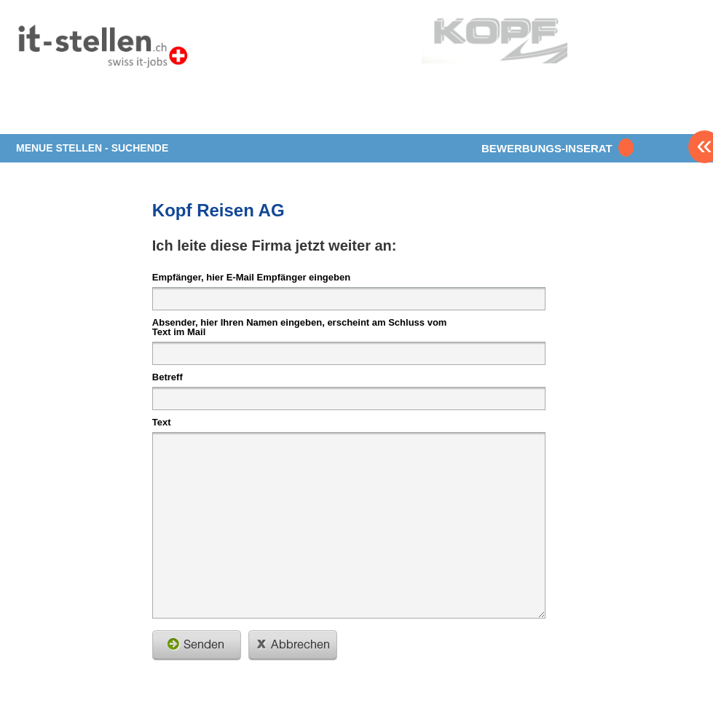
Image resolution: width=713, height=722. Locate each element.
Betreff (167, 377)
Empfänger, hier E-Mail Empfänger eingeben (251, 277)
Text (161, 422)
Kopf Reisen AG (218, 210)
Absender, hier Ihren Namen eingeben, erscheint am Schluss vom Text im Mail (299, 327)
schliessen (292, 645)
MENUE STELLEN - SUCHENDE (92, 148)
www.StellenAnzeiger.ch (102, 50)
